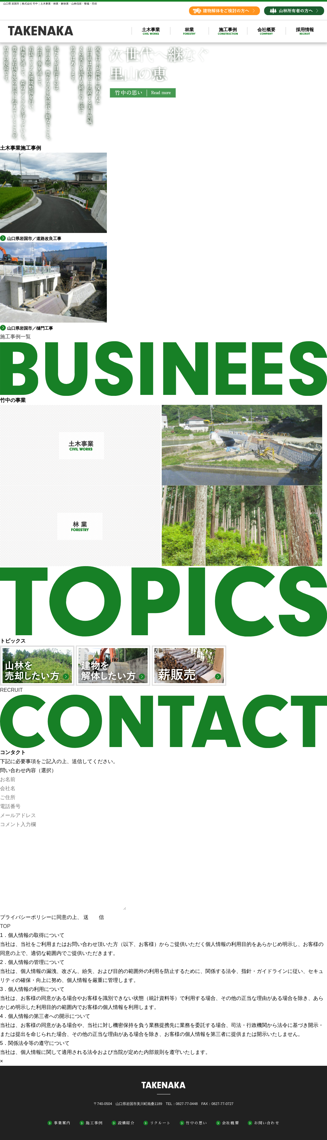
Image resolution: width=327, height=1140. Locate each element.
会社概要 (230, 1123)
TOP (5, 926)
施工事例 (94, 1123)
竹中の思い (196, 1123)
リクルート (160, 1123)
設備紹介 (126, 1123)
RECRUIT (11, 690)
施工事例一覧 (15, 336)
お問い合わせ (267, 1123)
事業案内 (62, 1123)
